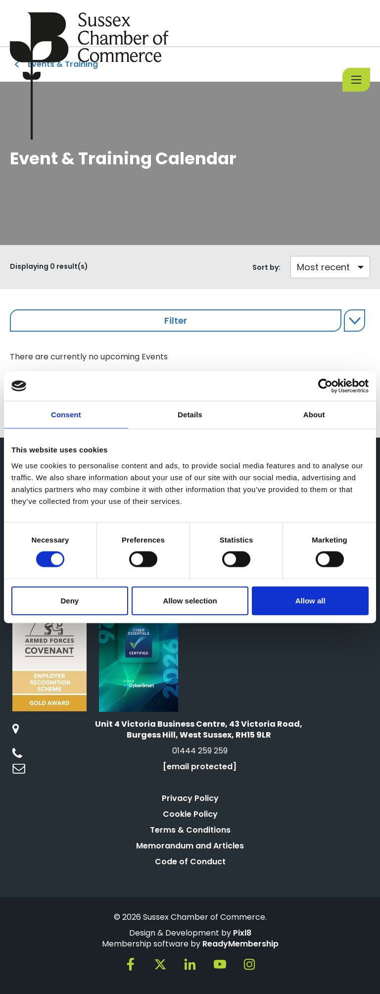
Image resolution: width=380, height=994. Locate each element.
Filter (175, 320)
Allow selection (190, 600)
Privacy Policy (190, 798)
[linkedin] (190, 964)
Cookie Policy (190, 814)
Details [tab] (190, 414)
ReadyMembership (240, 943)
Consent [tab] (66, 414)
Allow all (310, 600)
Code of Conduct (190, 861)
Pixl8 (242, 933)
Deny (69, 600)
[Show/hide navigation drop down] (356, 80)
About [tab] (314, 414)
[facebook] (131, 964)
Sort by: (266, 267)
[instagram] (249, 964)
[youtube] (220, 964)
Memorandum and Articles (190, 845)
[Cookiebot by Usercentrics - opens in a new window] (325, 386)
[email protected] (200, 766)
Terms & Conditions (190, 830)
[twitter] (160, 964)
